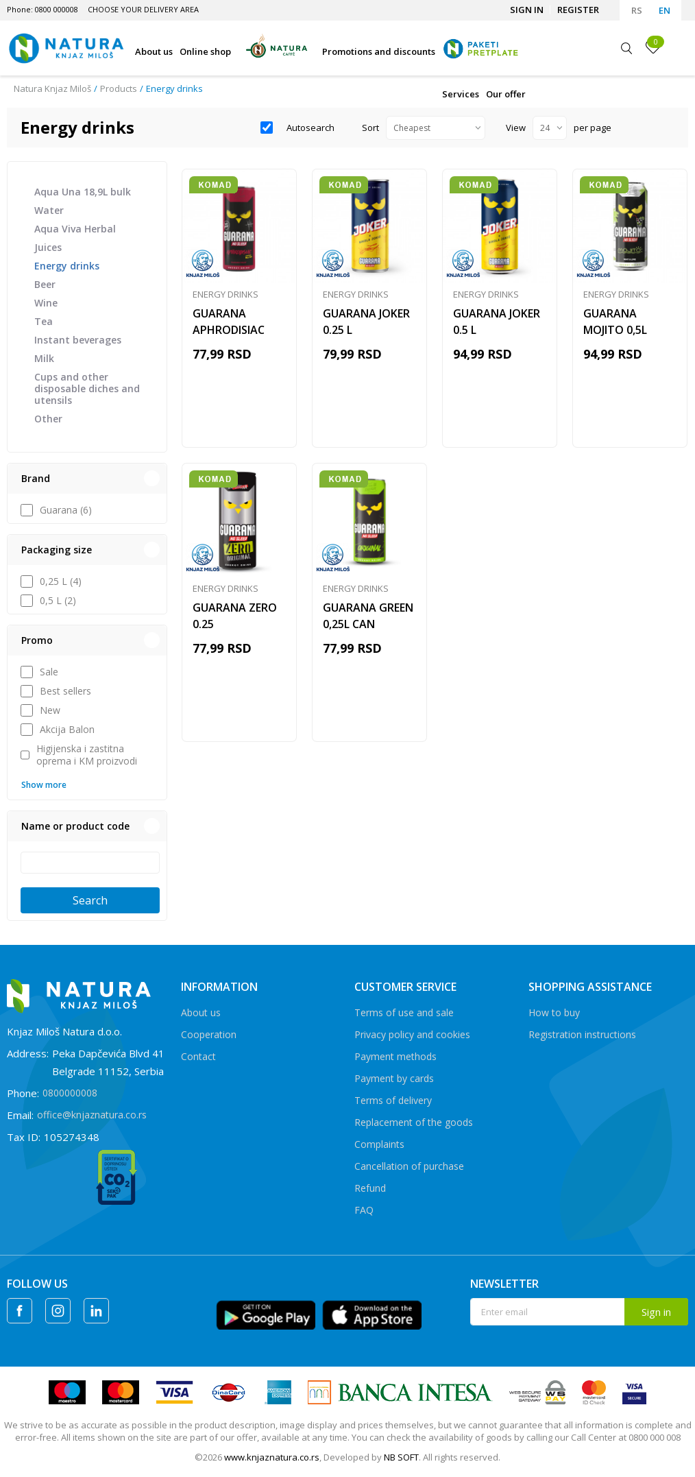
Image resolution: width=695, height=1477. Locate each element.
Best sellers (65, 691)
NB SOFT (401, 1457)
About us (201, 1012)
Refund (370, 1187)
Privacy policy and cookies (412, 1034)
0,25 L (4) (61, 581)
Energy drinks (66, 266)
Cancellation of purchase (409, 1166)
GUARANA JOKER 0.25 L (366, 321)
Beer (45, 284)
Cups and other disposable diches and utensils (87, 388)
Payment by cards (394, 1078)
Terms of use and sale (404, 1012)
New (50, 710)
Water (49, 210)
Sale (49, 672)
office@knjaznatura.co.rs (92, 1114)
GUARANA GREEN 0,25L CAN (368, 616)
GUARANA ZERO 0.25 (235, 616)
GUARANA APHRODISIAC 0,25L (229, 330)
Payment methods (395, 1056)
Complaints (379, 1144)
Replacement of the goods (413, 1122)
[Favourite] (653, 47)
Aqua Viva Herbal (75, 229)
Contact (198, 1056)
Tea (43, 321)
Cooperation (208, 1034)
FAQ (364, 1209)
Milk (44, 358)
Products (118, 88)
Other (48, 418)
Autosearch (310, 127)
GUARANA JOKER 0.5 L (496, 321)
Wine (46, 303)
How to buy (554, 1012)
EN (664, 10)
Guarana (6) (66, 510)
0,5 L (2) (58, 601)
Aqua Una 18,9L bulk (82, 191)
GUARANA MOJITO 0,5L (615, 321)
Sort (370, 127)
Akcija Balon (67, 729)
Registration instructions (582, 1034)
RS (636, 10)
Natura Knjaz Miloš (52, 88)
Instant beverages (77, 340)
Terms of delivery (393, 1100)
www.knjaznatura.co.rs (271, 1457)
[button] (87, 479)
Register (578, 9)
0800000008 (69, 1092)
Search (90, 900)
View (516, 127)
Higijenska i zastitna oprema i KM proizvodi (86, 755)
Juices (48, 247)
